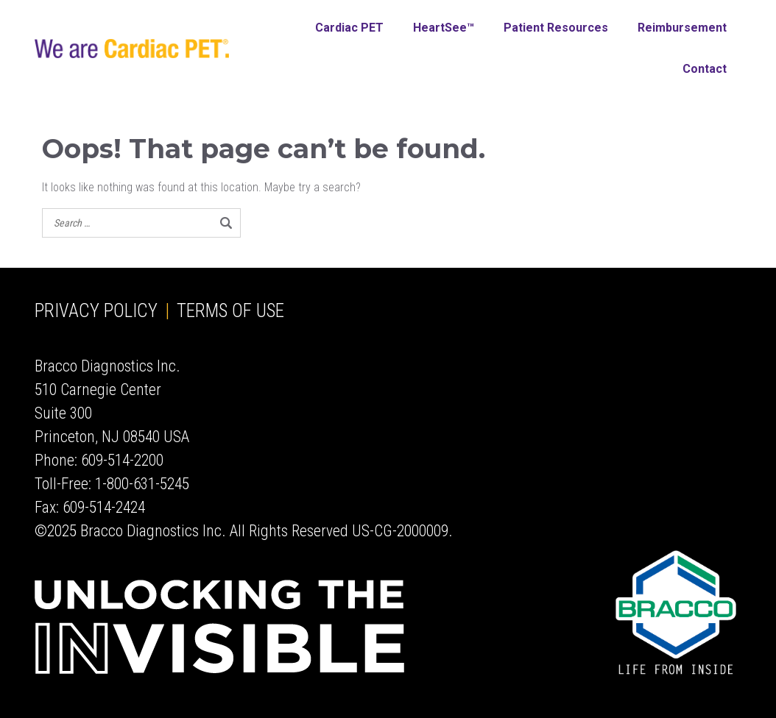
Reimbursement (682, 28)
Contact (704, 69)
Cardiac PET (349, 28)
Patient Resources (556, 28)
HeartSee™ (443, 28)
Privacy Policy (96, 310)
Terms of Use (230, 310)
